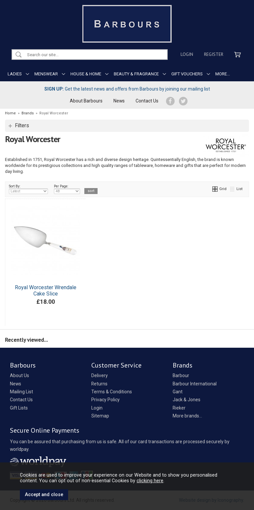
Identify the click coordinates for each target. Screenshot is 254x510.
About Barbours (86, 100)
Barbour (181, 375)
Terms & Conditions (111, 391)
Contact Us (147, 100)
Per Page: (67, 189)
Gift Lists (19, 408)
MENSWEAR (46, 73)
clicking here (150, 480)
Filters (22, 126)
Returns (99, 383)
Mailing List (21, 391)
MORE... (222, 73)
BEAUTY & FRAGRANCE (136, 73)
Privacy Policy (105, 399)
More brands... (187, 415)
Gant (178, 391)
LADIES (15, 73)
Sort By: (28, 189)
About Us (19, 375)
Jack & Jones (186, 399)
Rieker (179, 408)
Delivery (99, 375)
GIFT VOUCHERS (187, 73)
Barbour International (195, 383)
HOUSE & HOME (85, 73)
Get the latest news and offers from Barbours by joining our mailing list (127, 89)
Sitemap (100, 415)
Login (187, 54)
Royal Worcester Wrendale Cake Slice (45, 290)
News (119, 100)
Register (213, 54)
